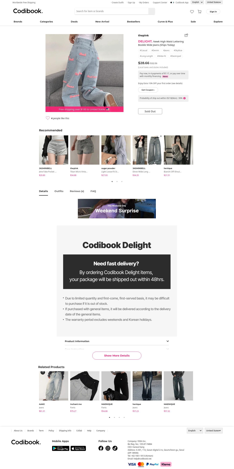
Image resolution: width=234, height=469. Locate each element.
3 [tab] (122, 181)
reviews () (77, 191)
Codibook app (182, 2)
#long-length (146, 56)
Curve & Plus (165, 21)
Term (41, 430)
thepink (143, 35)
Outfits (58, 191)
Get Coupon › (148, 90)
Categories (46, 21)
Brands (18, 21)
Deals (74, 21)
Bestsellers (133, 21)
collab (79, 430)
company (100, 430)
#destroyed (175, 56)
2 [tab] (117, 181)
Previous (36, 156)
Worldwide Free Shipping (24, 2)
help (89, 430)
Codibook (28, 11)
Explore (218, 21)
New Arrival (102, 21)
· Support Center (159, 2)
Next (197, 156)
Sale (193, 21)
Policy (51, 430)
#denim (155, 50)
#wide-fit (161, 56)
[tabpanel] (54, 156)
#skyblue (178, 50)
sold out (150, 111)
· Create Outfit (117, 2)
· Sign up (131, 2)
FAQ (93, 191)
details (43, 191)
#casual (143, 50)
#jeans (166, 50)
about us (18, 430)
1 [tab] (112, 181)
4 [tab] (124, 417)
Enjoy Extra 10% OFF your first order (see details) (160, 83)
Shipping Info (65, 430)
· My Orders (143, 2)
